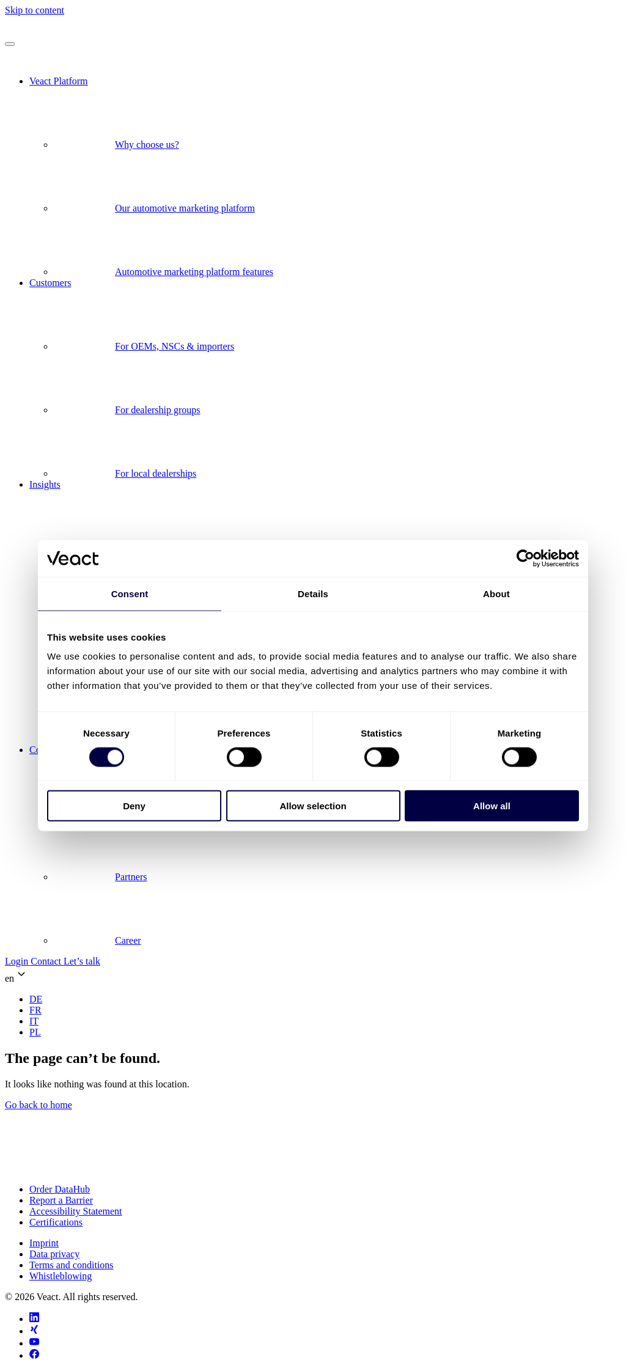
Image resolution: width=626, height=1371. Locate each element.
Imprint (44, 1243)
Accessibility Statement (75, 1211)
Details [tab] (313, 593)
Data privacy (54, 1254)
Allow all (491, 806)
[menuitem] (35, 999)
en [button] (17, 975)
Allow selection (312, 806)
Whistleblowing (60, 1276)
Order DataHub (59, 1189)
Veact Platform (58, 81)
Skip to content (34, 10)
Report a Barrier (61, 1200)
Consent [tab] (130, 593)
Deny (134, 806)
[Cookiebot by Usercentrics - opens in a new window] (525, 558)
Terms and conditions (71, 1265)
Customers (50, 283)
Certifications (56, 1222)
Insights (45, 484)
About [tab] (496, 593)
